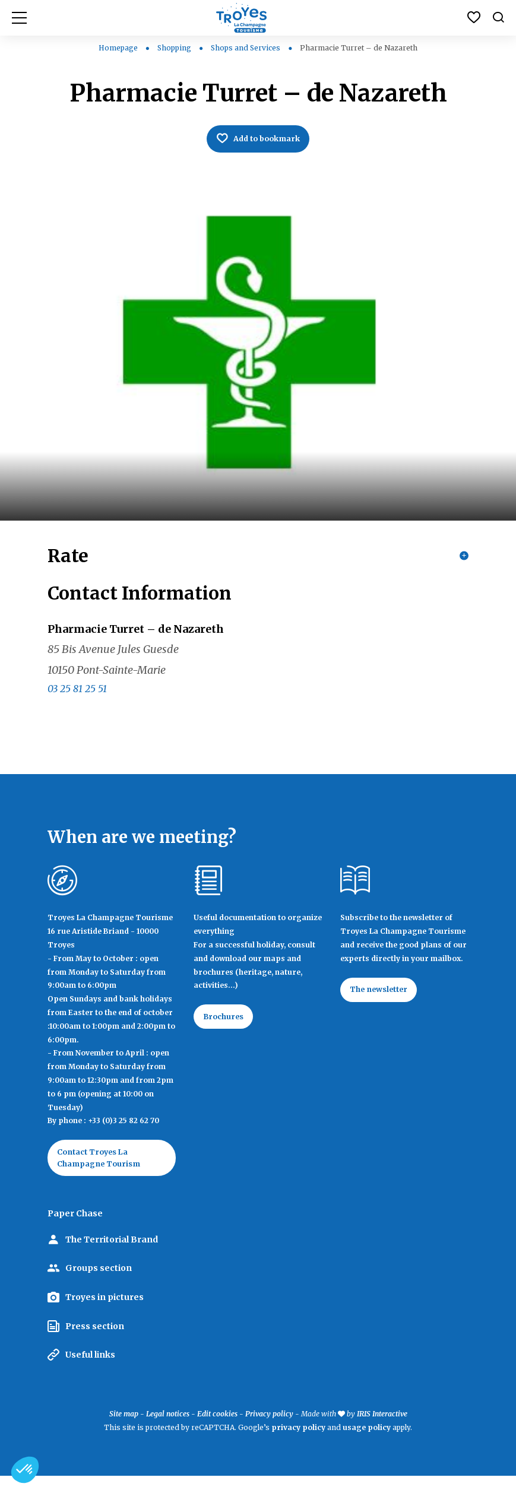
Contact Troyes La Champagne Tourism (105, 1169)
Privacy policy (269, 1427)
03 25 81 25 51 (77, 697)
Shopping (175, 47)
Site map (123, 1427)
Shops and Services (246, 47)
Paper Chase (75, 1227)
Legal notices (167, 1427)
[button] (25, 1470)
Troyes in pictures (104, 1310)
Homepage (118, 47)
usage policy (367, 1441)
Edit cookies (217, 1427)
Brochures (228, 1027)
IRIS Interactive (382, 1427)
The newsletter (385, 1000)
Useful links (90, 1369)
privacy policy (298, 1441)
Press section (94, 1339)
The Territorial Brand (111, 1253)
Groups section (98, 1282)
